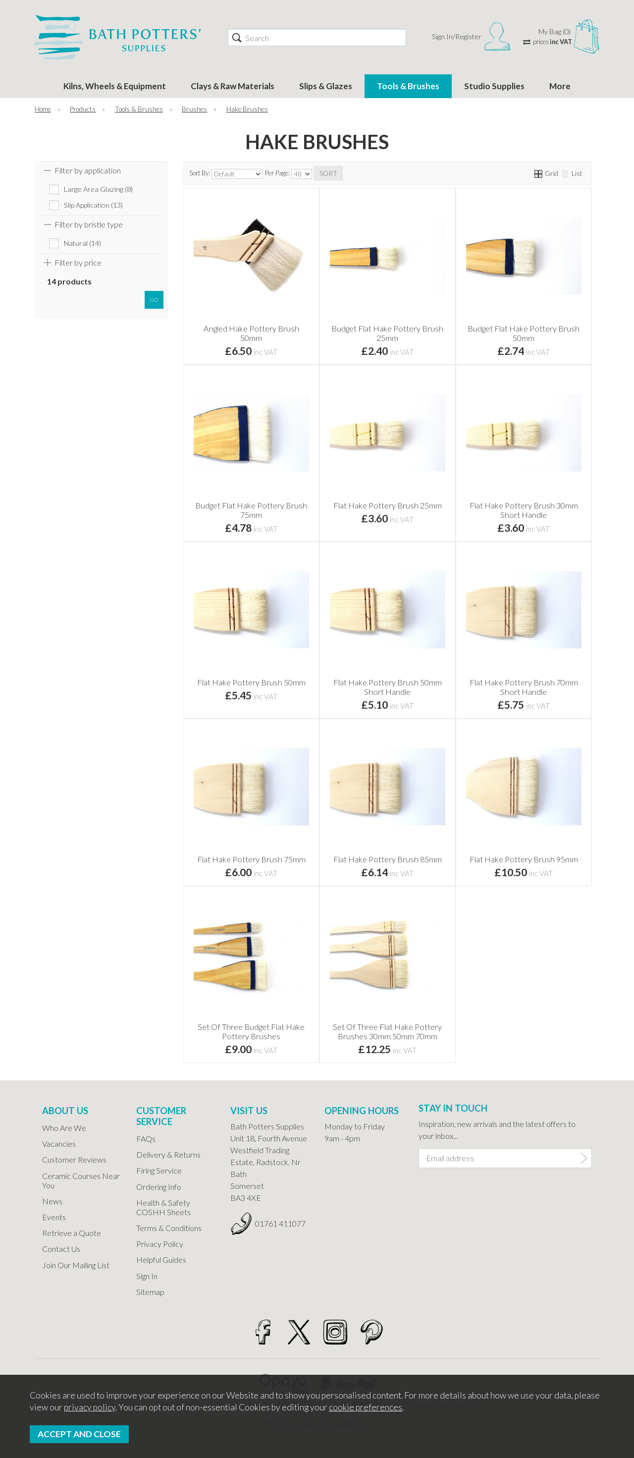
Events (54, 1217)
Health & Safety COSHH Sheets (163, 1207)
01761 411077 (280, 1223)
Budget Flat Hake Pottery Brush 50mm (524, 333)
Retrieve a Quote (71, 1232)
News (52, 1201)
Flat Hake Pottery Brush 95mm (524, 859)
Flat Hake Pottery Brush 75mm (251, 859)
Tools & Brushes (408, 86)
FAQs (146, 1138)
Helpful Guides (161, 1259)
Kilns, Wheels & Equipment (114, 86)
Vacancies (59, 1143)
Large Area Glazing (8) (98, 189)
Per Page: (288, 174)
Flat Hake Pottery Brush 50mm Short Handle (387, 686)
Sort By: (226, 174)
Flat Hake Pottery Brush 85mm (387, 859)
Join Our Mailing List (75, 1265)
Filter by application (87, 170)
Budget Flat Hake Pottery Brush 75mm (251, 510)
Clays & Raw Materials (232, 86)
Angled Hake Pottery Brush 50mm (251, 333)
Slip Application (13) (93, 205)
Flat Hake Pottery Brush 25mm (387, 505)
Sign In (147, 1276)
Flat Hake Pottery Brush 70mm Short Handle (524, 686)
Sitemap (150, 1291)
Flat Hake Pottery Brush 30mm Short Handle (524, 510)
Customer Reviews (74, 1159)
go (154, 299)
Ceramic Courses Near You (81, 1180)
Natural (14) (82, 243)
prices (552, 42)
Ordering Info (158, 1186)
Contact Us (61, 1248)
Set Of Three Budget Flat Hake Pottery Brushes (251, 1031)
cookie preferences (365, 1407)
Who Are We (64, 1127)
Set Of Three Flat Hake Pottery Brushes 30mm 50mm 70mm (387, 1031)
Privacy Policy (159, 1243)
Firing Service (159, 1170)
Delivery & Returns (168, 1154)
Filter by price (78, 262)
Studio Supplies (494, 86)
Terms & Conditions (169, 1228)
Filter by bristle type (88, 224)
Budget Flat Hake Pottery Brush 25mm (387, 333)
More (560, 86)
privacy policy (89, 1407)
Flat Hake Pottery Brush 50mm (251, 682)
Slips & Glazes (325, 86)
